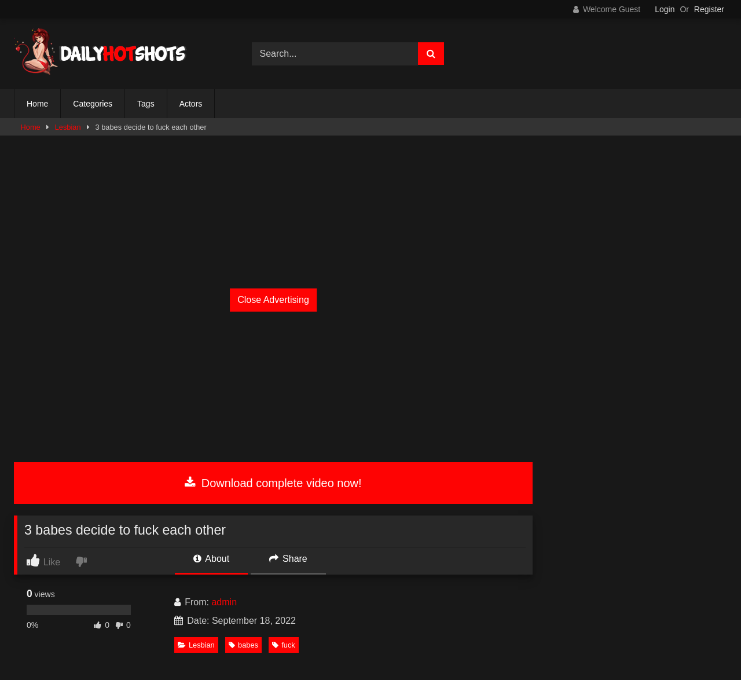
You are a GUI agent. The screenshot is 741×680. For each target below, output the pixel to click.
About (211, 559)
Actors (191, 103)
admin (224, 602)
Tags (146, 103)
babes (243, 645)
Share (288, 559)
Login (664, 9)
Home (37, 103)
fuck (283, 645)
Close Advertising (273, 300)
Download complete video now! (273, 483)
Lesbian (68, 127)
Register (709, 9)
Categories (92, 103)
